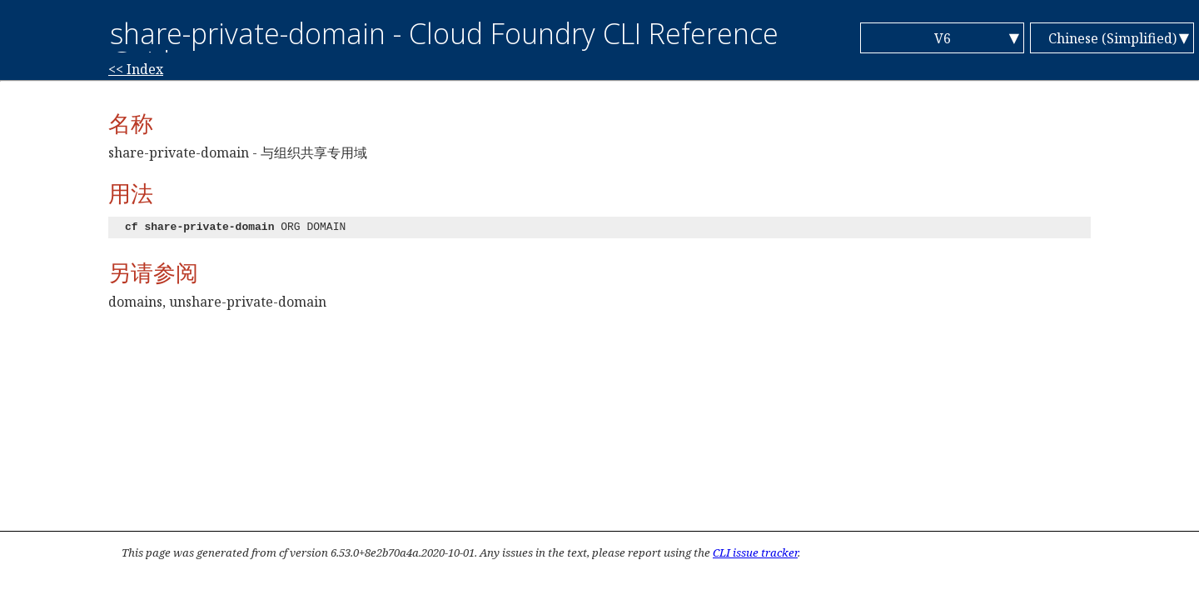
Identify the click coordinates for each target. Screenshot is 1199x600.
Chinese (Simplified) (1112, 38)
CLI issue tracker (755, 552)
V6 (942, 38)
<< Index (135, 69)
